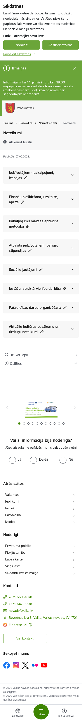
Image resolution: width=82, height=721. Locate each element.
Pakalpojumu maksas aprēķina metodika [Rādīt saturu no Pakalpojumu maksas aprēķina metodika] (34, 223)
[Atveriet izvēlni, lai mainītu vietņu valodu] (17, 713)
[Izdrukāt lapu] (41, 355)
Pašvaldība (13, 515)
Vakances (12, 495)
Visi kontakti (25, 638)
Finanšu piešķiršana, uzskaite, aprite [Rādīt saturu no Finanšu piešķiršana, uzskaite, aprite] (33, 199)
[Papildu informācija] (30, 624)
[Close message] (74, 68)
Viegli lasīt (12, 566)
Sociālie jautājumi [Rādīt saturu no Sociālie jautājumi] (25, 269)
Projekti (10, 508)
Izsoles (10, 522)
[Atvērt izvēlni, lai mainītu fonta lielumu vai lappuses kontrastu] (64, 713)
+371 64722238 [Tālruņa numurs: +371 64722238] (20, 604)
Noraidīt (21, 45)
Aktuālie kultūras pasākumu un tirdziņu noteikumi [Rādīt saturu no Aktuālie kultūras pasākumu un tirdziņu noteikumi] (34, 329)
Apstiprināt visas (60, 45)
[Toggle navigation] (41, 711)
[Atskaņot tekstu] (20, 142)
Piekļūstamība (15, 552)
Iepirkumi (12, 501)
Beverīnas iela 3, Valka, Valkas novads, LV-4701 (43, 618)
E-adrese (16, 625)
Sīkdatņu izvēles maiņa (21, 573)
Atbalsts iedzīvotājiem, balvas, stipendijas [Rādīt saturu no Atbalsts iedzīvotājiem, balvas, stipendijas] (33, 248)
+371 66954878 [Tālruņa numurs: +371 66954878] (20, 597)
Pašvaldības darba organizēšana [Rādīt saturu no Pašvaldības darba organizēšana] (37, 307)
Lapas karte (14, 559)
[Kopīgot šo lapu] (41, 363)
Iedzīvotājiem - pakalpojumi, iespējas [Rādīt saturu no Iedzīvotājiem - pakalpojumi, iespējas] (31, 175)
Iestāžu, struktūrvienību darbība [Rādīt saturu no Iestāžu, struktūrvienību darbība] (37, 288)
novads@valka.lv (21, 611)
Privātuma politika (18, 546)
